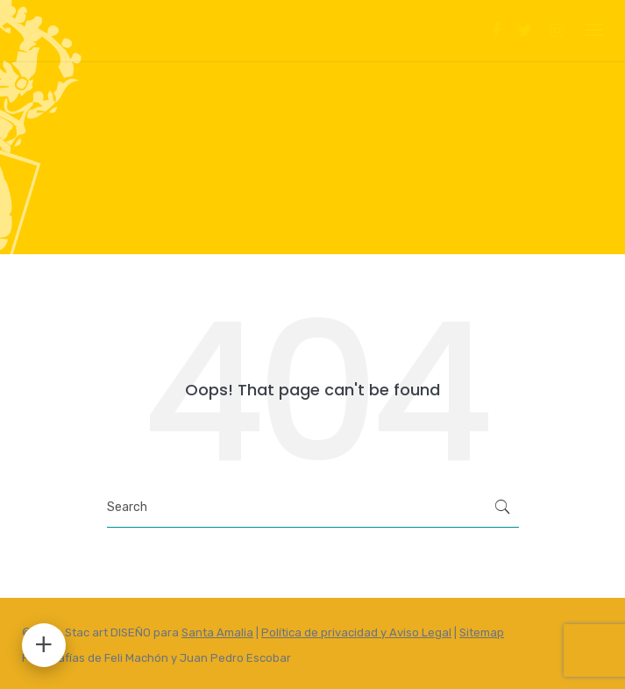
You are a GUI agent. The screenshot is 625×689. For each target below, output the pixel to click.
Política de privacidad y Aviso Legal (356, 632)
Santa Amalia (217, 632)
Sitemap (481, 632)
